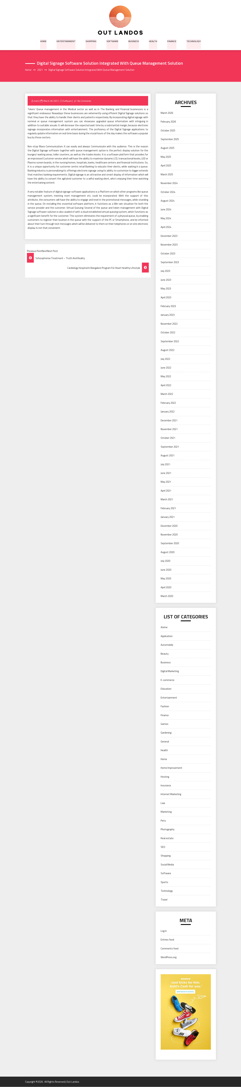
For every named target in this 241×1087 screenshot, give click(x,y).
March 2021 (167, 499)
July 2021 (165, 464)
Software (112, 41)
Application (167, 636)
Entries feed (167, 940)
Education (166, 689)
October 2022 (168, 333)
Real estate (167, 838)
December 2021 (169, 420)
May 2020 (166, 579)
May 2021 (166, 482)
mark (36, 101)
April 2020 (166, 587)
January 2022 (168, 412)
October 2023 (168, 253)
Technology (193, 41)
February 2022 (168, 403)
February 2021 (168, 508)
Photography (167, 829)
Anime (164, 627)
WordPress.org (168, 957)
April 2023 (166, 297)
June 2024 (166, 210)
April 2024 (166, 227)
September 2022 (170, 341)
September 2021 (170, 447)
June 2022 (166, 368)
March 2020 (167, 596)
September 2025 (170, 139)
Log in (164, 931)
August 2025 (167, 148)
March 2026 (167, 113)
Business (133, 41)
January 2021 (168, 517)
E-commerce (167, 680)
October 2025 (168, 130)
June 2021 (166, 473)
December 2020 (169, 526)
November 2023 (169, 245)
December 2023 (169, 236)
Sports (164, 882)
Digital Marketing (170, 671)
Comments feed (169, 948)
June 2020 (166, 570)
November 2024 (169, 183)
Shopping (91, 41)
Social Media (167, 864)
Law (163, 803)
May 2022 (166, 376)
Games (164, 724)
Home (43, 41)
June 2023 (166, 280)
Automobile (167, 645)
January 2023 (168, 315)
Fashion (165, 706)
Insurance (166, 786)
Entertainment (66, 41)
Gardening (166, 733)
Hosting (165, 777)
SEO (163, 847)
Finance (171, 41)
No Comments (84, 101)
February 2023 (168, 306)
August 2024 (167, 201)
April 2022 (166, 385)
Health (153, 41)
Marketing (166, 812)
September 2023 (170, 262)
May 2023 (166, 289)
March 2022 (167, 394)
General (165, 741)
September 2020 (170, 543)
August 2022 (167, 350)
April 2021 (166, 491)
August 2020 (167, 552)
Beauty (165, 654)
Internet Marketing (171, 794)
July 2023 (165, 271)
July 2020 (165, 561)
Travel (164, 900)
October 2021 (168, 438)
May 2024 (166, 218)
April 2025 (166, 166)
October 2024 (168, 192)
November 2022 (169, 324)
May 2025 (166, 157)
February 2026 (168, 122)
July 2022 (165, 359)
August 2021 (167, 456)
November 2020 (169, 535)
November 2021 (169, 429)
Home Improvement (171, 768)
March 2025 (167, 174)
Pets (163, 821)
